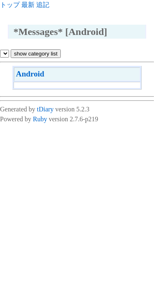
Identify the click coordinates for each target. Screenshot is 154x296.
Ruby (40, 119)
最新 (27, 4)
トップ (10, 4)
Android (30, 73)
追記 (42, 4)
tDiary (45, 109)
